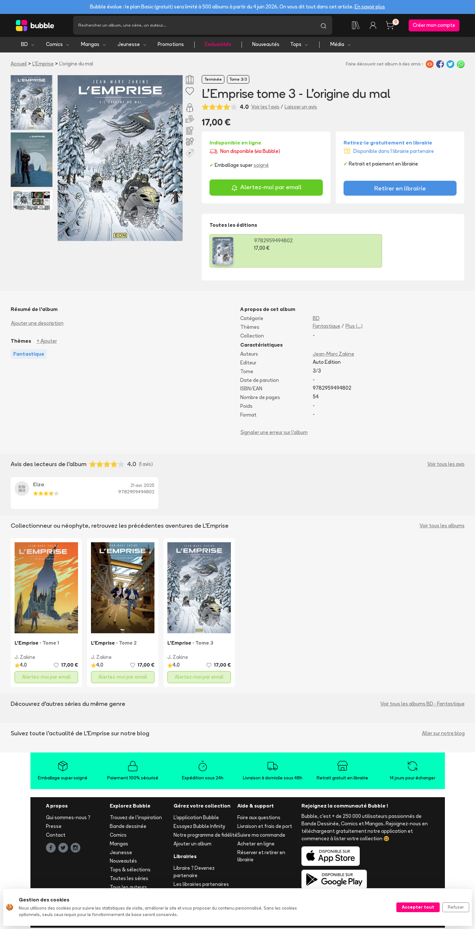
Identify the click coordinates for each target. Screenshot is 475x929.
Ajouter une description (37, 324)
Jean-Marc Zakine (333, 355)
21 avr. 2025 (142, 486)
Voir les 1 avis (265, 108)
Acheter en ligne (256, 845)
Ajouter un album (192, 845)
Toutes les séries (129, 879)
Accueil (19, 65)
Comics (58, 45)
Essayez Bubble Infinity (199, 827)
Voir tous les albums (442, 526)
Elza (38, 486)
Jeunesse (132, 45)
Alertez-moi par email (266, 189)
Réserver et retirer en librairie (261, 857)
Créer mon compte (434, 26)
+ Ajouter (47, 342)
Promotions (171, 45)
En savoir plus (370, 7)
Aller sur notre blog (443, 734)
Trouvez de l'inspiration (136, 819)
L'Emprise (43, 65)
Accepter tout (418, 907)
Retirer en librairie (400, 189)
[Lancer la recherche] (323, 26)
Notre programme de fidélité (205, 836)
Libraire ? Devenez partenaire (194, 873)
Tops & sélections (130, 871)
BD (28, 45)
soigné (261, 166)
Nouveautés (265, 45)
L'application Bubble (196, 819)
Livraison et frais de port (264, 827)
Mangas (94, 45)
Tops (299, 45)
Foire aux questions (258, 819)
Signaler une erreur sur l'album (274, 433)
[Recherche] (194, 26)
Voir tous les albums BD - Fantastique (422, 705)
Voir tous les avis (446, 465)
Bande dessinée (128, 827)
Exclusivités (218, 45)
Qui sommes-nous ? (68, 819)
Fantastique (326, 327)
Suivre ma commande (261, 836)
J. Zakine (25, 658)
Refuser (456, 907)
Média (340, 45)
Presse (54, 827)
